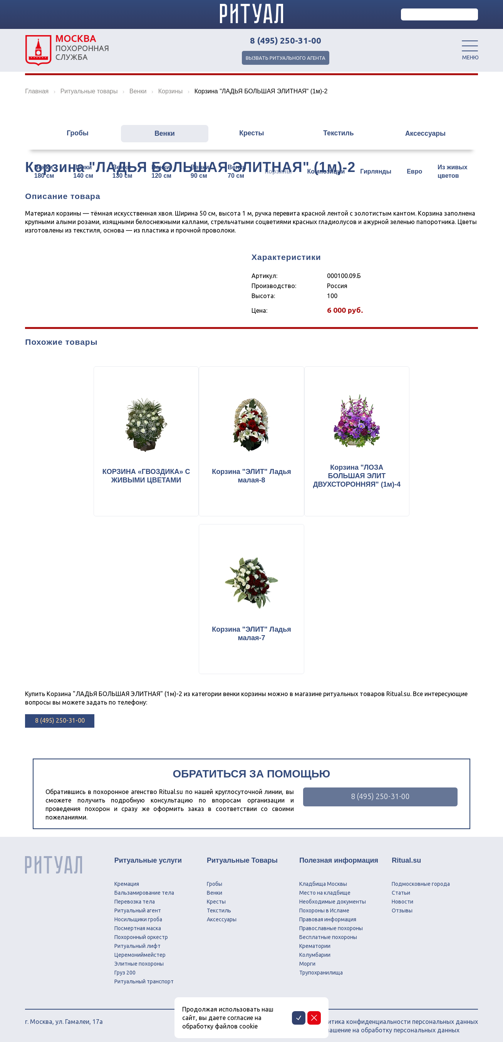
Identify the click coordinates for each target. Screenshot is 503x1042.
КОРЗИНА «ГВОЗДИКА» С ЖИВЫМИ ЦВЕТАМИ (144, 477)
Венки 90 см (200, 171)
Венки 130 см (122, 171)
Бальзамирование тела (144, 889)
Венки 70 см (237, 171)
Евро (414, 171)
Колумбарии (314, 951)
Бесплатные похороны (328, 933)
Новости (402, 898)
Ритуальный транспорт (144, 978)
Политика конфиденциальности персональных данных (397, 1017)
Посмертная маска (137, 924)
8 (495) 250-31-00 (285, 40)
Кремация (126, 880)
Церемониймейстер (140, 951)
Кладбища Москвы (323, 880)
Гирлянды (375, 171)
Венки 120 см (161, 171)
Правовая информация (327, 915)
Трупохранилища (321, 969)
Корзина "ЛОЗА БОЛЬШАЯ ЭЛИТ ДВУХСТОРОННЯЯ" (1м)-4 (359, 477)
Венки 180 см (44, 171)
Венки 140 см (83, 171)
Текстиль (340, 134)
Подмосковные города (421, 880)
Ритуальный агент (137, 907)
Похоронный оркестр (141, 933)
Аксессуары (430, 134)
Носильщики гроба (138, 915)
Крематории (314, 942)
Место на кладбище (324, 889)
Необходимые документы (332, 898)
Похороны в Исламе (324, 907)
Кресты (251, 134)
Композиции (326, 171)
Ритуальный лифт (137, 942)
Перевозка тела (134, 898)
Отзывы (402, 907)
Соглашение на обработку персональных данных (387, 1026)
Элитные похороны (139, 960)
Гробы (73, 134)
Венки (162, 134)
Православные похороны (331, 924)
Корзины (278, 171)
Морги (307, 960)
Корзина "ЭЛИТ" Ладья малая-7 (251, 637)
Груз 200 (125, 969)
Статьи (401, 889)
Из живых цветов (452, 171)
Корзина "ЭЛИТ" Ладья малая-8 (251, 477)
